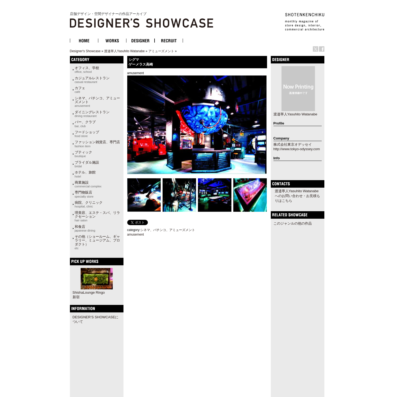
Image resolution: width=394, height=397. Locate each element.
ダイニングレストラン (92, 114)
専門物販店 (84, 194)
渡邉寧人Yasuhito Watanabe (124, 51)
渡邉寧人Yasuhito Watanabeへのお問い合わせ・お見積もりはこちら (297, 196)
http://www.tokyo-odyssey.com (296, 149)
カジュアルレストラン (92, 80)
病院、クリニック (89, 204)
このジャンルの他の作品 (292, 223)
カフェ (80, 89)
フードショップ (87, 134)
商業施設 (88, 184)
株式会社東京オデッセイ (292, 144)
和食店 (85, 228)
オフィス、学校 (87, 69)
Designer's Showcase (85, 51)
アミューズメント (161, 51)
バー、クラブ (85, 123)
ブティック (83, 154)
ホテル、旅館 (85, 174)
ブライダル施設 (87, 164)
